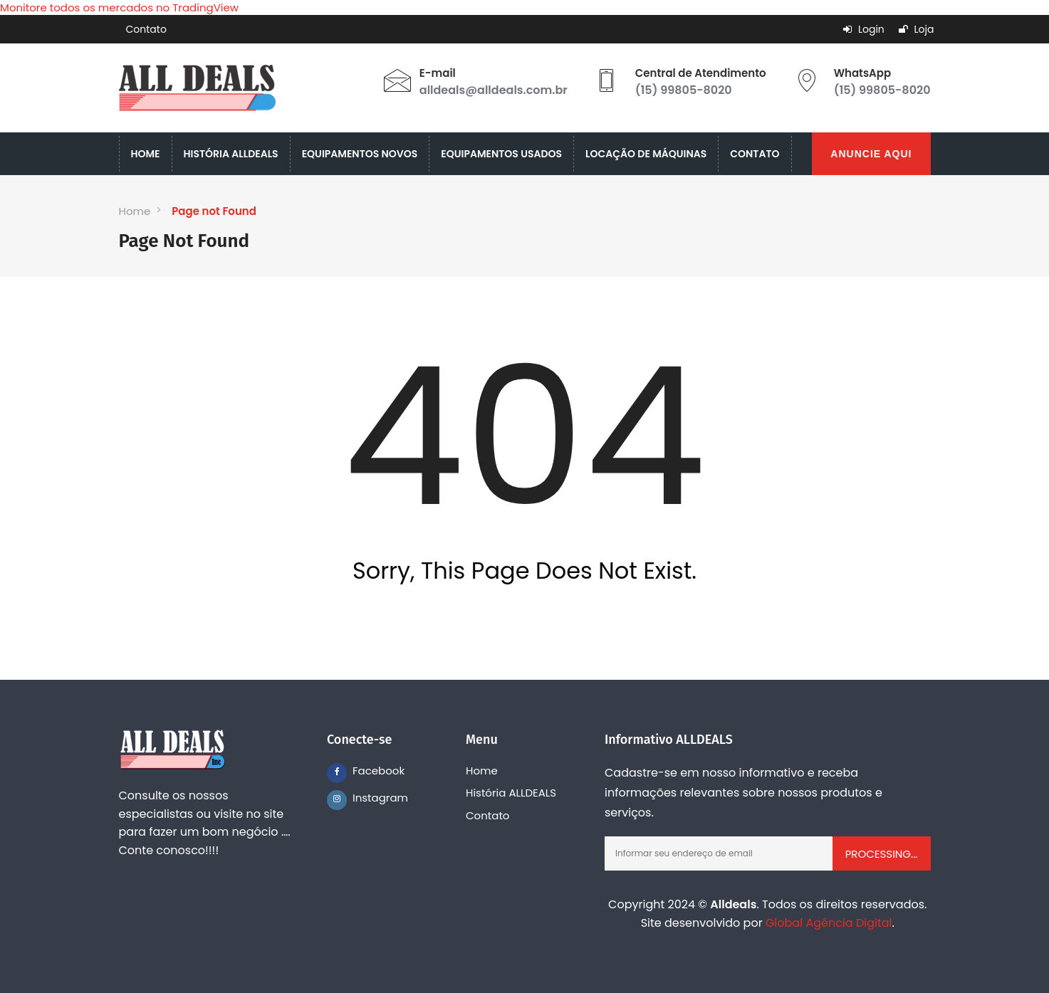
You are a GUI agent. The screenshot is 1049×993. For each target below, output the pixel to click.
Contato (146, 29)
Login (863, 29)
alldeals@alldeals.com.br (493, 90)
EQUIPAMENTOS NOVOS (360, 154)
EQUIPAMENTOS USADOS (501, 154)
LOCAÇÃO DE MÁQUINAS (645, 154)
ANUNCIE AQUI (871, 153)
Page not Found (214, 211)
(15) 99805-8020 (683, 90)
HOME (145, 154)
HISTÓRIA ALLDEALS (231, 154)
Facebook (362, 770)
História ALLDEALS (511, 792)
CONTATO (754, 154)
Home (135, 211)
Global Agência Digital (829, 923)
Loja (916, 29)
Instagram (362, 797)
